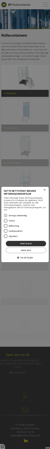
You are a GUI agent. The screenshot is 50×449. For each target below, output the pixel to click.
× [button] (44, 190)
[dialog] (25, 224)
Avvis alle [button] (26, 250)
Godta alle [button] (26, 243)
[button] (25, 257)
